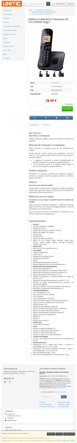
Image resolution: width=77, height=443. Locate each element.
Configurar (51, 434)
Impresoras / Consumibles (11, 26)
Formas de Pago (63, 406)
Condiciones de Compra (47, 406)
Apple (5, 54)
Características (34, 125)
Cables (5, 38)
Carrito (71, 4)
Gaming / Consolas (9, 34)
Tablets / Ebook (8, 46)
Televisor (6, 22)
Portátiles (6, 18)
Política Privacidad (45, 404)
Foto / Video (7, 50)
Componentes (7, 14)
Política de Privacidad (60, 387)
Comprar (67, 108)
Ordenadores (7, 10)
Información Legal (63, 402)
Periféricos (6, 42)
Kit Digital (6, 58)
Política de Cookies (68, 440)
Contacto (43, 402)
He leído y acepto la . (54, 392)
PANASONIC (55, 83)
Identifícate (60, 4)
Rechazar (59, 434)
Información (46, 125)
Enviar (63, 397)
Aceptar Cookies (69, 434)
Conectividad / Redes (10, 30)
